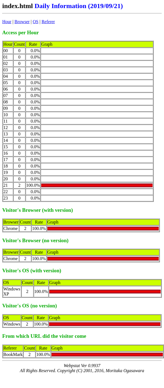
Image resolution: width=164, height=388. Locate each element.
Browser (22, 21)
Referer (48, 21)
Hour (6, 21)
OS (35, 21)
